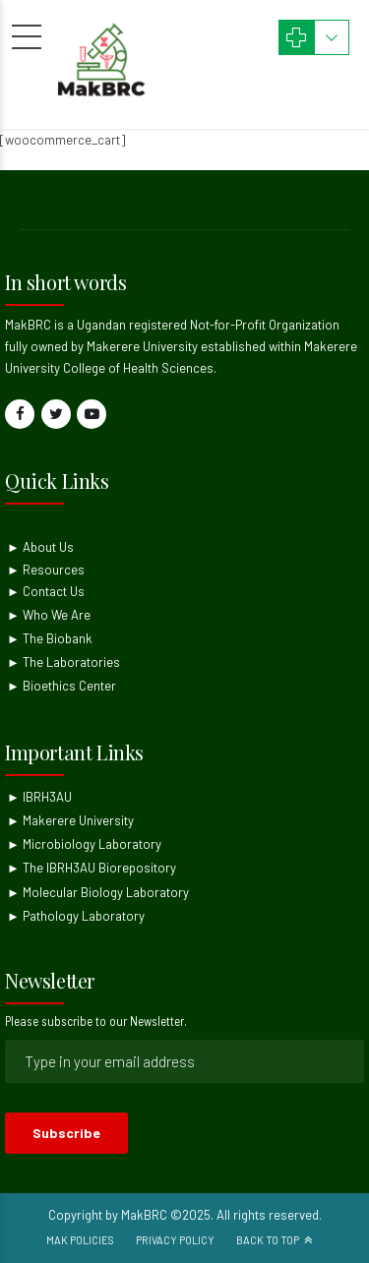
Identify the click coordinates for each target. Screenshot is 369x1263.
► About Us (40, 547)
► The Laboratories (63, 662)
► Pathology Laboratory (76, 916)
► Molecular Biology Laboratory (98, 892)
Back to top (267, 1239)
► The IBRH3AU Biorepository (91, 867)
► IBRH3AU (39, 797)
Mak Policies (80, 1239)
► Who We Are (49, 615)
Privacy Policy (175, 1239)
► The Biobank (49, 638)
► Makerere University (70, 820)
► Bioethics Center (61, 685)
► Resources (46, 569)
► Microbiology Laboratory (84, 844)
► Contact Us (46, 591)
